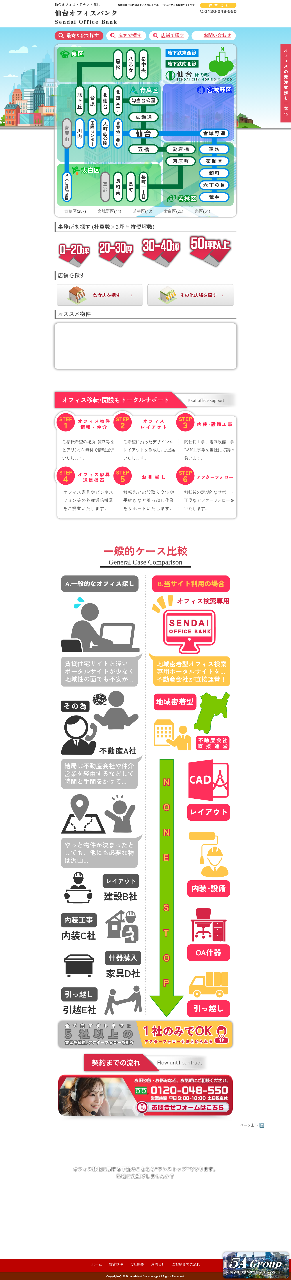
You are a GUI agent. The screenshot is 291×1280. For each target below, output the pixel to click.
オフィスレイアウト (177, 1199)
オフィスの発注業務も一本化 (286, 82)
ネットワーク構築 (175, 1250)
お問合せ (158, 1264)
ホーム (96, 1264)
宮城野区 (106, 211)
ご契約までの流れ (186, 1264)
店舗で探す (172, 35)
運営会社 (220, 5)
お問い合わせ (217, 35)
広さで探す (129, 35)
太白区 (170, 211)
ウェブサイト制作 (175, 1240)
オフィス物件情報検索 (179, 1189)
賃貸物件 (116, 1264)
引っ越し (167, 1230)
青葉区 (70, 211)
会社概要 (137, 1264)
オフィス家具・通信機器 (181, 1219)
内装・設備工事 (173, 1209)
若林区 (139, 211)
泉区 (199, 211)
